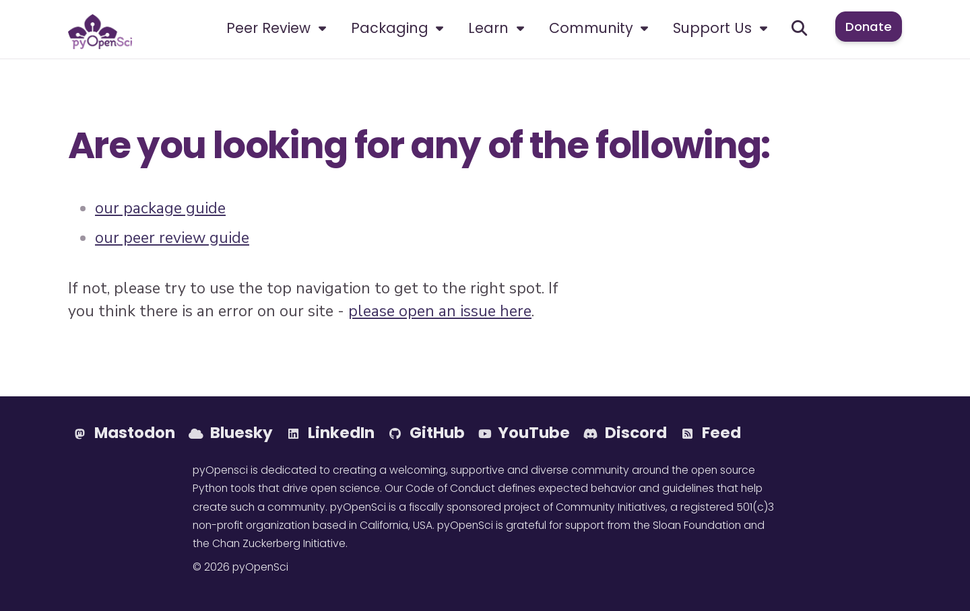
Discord (625, 432)
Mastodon (124, 432)
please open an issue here (439, 311)
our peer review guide (172, 237)
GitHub (426, 432)
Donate (868, 26)
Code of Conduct (450, 488)
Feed (710, 432)
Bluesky (231, 432)
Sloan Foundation (697, 525)
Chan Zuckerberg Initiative (279, 543)
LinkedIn (330, 432)
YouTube (524, 432)
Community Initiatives (611, 507)
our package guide (160, 208)
